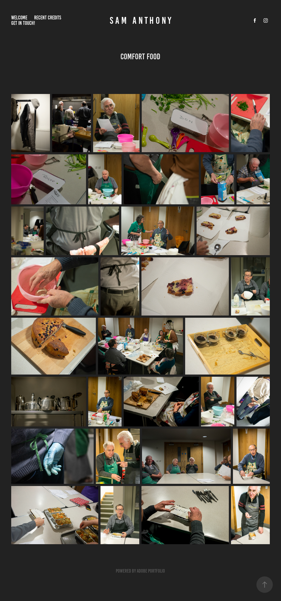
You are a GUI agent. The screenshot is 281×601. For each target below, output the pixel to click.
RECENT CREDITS (47, 17)
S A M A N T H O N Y (140, 20)
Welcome (19, 17)
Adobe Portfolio (151, 571)
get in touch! (23, 23)
